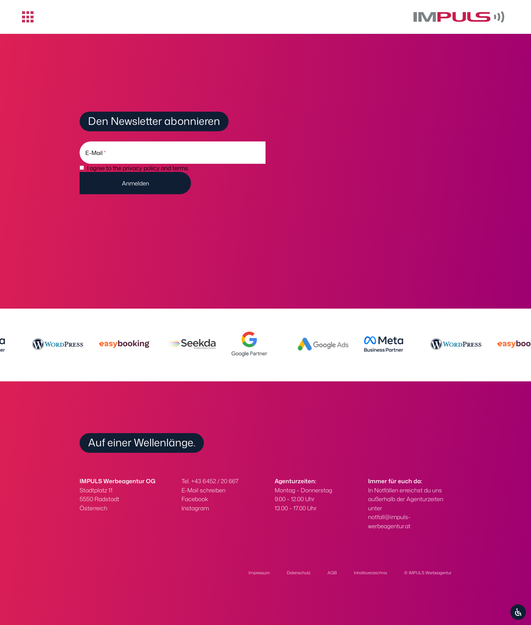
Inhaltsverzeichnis (370, 573)
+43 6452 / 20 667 (214, 481)
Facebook (195, 499)
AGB (332, 573)
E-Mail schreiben (204, 490)
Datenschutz (299, 573)
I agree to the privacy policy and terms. (138, 168)
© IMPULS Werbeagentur (427, 573)
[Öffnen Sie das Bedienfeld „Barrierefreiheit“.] (518, 612)
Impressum (259, 573)
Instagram (195, 508)
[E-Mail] (173, 152)
